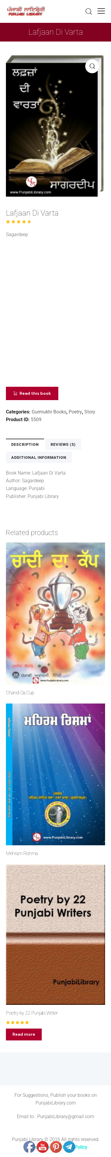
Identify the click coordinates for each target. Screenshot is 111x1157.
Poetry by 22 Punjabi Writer (32, 1013)
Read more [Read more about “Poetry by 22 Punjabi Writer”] (23, 1034)
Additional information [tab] (38, 457)
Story (89, 412)
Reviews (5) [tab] (63, 444)
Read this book (35, 393)
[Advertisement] (55, 314)
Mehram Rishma (22, 853)
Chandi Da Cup (20, 693)
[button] (92, 66)
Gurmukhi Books (49, 412)
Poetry (75, 412)
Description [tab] (25, 444)
